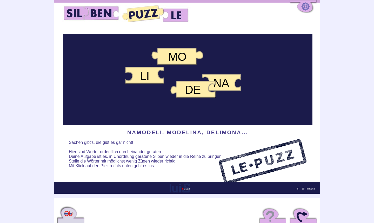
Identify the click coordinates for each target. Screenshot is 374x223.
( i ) (297, 188)
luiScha (311, 188)
